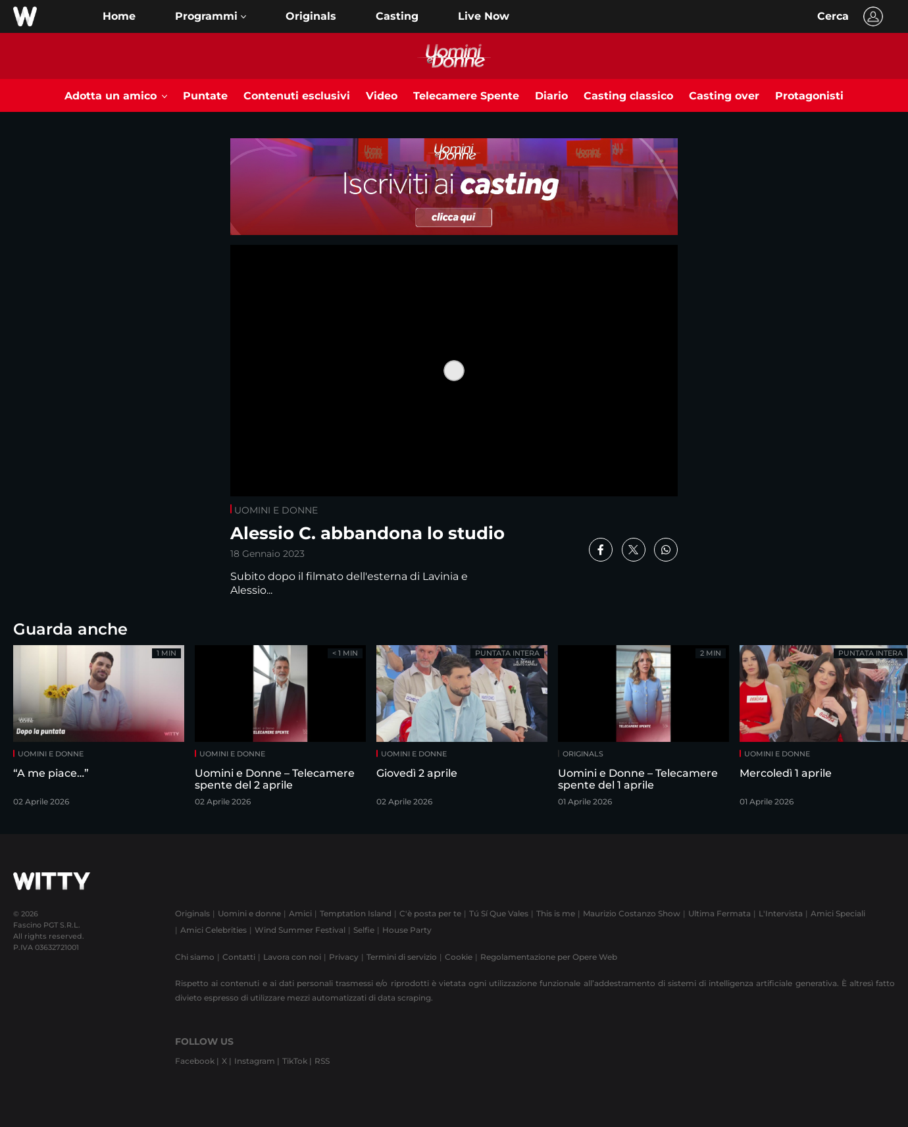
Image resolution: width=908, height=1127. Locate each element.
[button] (210, 16)
